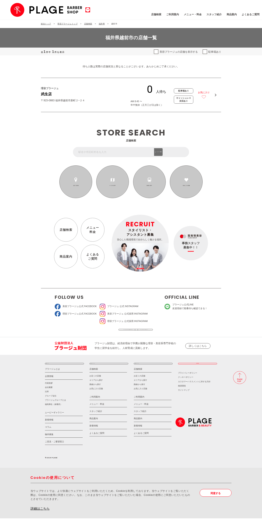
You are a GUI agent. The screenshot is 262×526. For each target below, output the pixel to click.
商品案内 (209, 14)
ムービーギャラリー (54, 420)
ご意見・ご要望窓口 (54, 449)
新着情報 (49, 427)
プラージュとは (52, 376)
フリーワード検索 (174, 151)
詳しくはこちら (198, 349)
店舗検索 (133, 14)
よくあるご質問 (228, 14)
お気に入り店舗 (96, 396)
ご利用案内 (149, 14)
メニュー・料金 (170, 14)
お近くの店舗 (75, 185)
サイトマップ (184, 398)
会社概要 (49, 395)
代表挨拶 (49, 391)
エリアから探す (113, 185)
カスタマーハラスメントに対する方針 (194, 389)
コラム (48, 434)
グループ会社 (50, 403)
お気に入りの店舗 (186, 185)
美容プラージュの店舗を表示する (179, 51)
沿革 (47, 399)
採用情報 (197, 369)
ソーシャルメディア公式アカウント (106, 331)
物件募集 (49, 442)
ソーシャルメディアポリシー (156, 331)
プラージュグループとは (55, 408)
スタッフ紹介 (191, 14)
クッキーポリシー (185, 385)
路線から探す (149, 185)
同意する (215, 500)
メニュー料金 (92, 230)
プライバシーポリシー (187, 380)
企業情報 (49, 384)
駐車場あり (214, 51)
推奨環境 (182, 393)
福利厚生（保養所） (53, 412)
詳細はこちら (40, 516)
